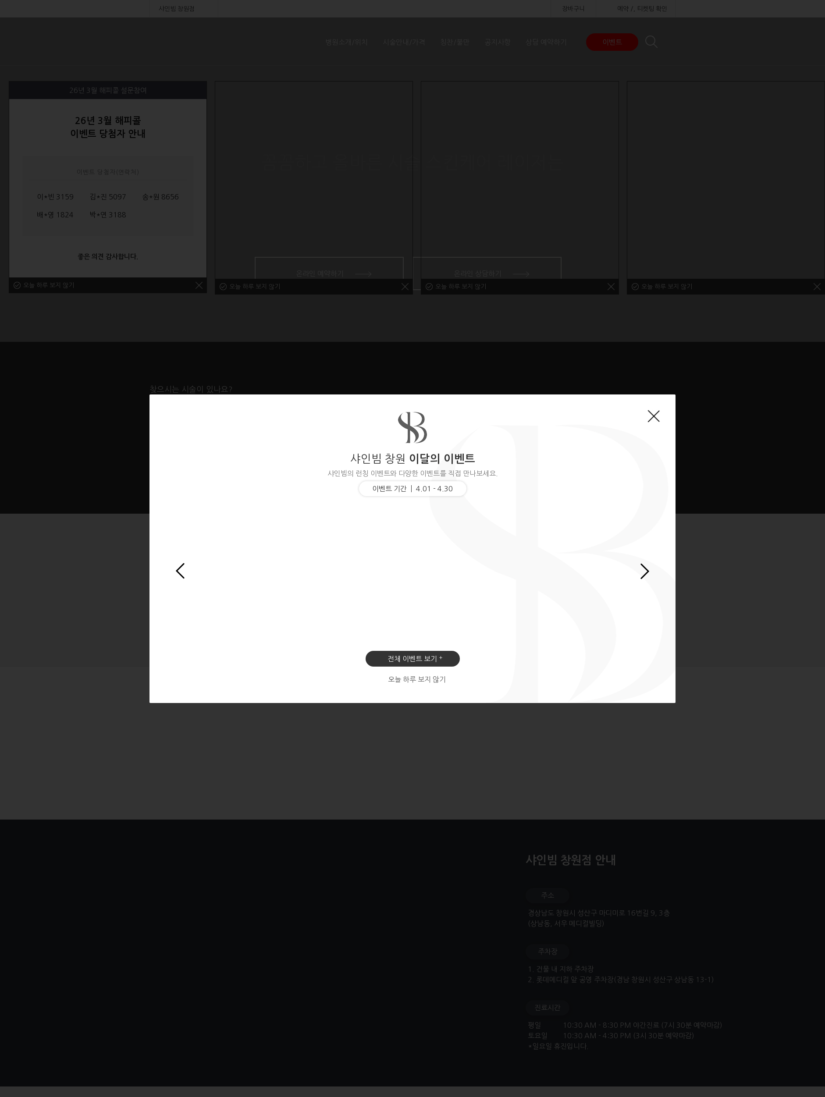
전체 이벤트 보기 (412, 658)
